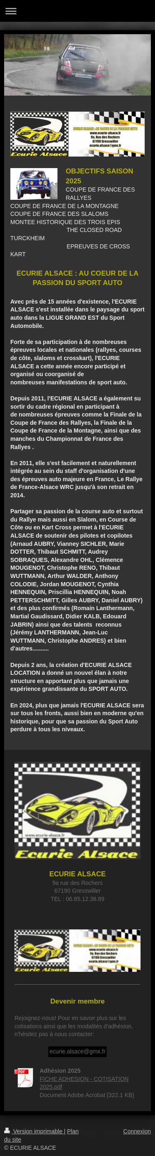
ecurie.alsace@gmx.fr (78, 1051)
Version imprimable (34, 1131)
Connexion (137, 1131)
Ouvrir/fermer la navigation (77, 11)
